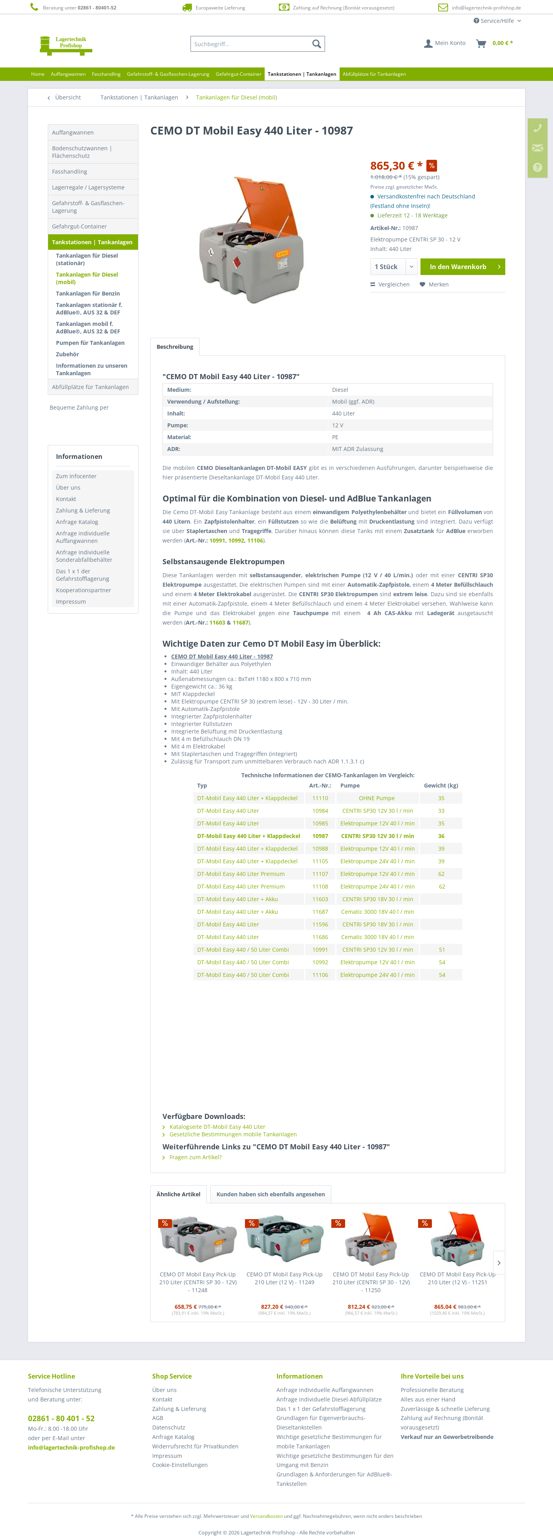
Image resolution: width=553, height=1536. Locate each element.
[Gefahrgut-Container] (239, 73)
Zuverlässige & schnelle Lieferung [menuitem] (445, 1409)
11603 (218, 622)
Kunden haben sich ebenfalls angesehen (271, 1194)
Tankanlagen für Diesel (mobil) (87, 278)
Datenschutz (168, 1427)
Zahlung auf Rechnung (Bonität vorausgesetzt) (336, 7)
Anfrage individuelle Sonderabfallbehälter (84, 555)
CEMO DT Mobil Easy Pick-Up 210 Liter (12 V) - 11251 (458, 1278)
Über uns (68, 487)
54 (441, 962)
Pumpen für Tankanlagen (90, 342)
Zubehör (67, 354)
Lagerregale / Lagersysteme (88, 187)
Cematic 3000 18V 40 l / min (377, 911)
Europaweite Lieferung (213, 7)
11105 (320, 861)
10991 (217, 540)
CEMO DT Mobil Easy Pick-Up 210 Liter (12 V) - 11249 (285, 1278)
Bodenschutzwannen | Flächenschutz (82, 151)
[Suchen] (316, 44)
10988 (320, 848)
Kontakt (66, 499)
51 (441, 949)
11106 (255, 540)
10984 (320, 810)
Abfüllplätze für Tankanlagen (90, 387)
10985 (320, 823)
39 (441, 848)
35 (441, 798)
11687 (240, 622)
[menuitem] (258, 44)
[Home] (38, 73)
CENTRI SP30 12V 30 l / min (377, 810)
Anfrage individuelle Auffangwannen (83, 536)
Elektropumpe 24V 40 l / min (377, 861)
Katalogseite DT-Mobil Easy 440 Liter (214, 1126)
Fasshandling (69, 171)
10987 (320, 836)
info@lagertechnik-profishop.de (486, 7)
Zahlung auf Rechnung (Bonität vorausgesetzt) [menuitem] (442, 1422)
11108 (320, 886)
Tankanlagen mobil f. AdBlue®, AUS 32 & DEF (88, 327)
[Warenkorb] (495, 44)
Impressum (71, 601)
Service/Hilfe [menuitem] (495, 20)
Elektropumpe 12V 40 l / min (377, 823)
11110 (320, 798)
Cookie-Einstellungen (180, 1465)
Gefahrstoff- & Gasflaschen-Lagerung (88, 206)
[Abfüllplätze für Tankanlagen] (374, 73)
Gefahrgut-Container (79, 226)
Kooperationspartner (83, 590)
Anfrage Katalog (77, 522)
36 (441, 836)
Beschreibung (175, 346)
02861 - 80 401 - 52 (61, 1418)
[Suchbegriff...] (258, 44)
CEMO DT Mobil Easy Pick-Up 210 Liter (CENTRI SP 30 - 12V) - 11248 (198, 1282)
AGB (157, 1418)
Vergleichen (390, 284)
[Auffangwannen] (68, 73)
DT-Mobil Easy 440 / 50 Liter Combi (243, 949)
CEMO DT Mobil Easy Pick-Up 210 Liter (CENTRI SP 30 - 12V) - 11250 (371, 1282)
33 (441, 810)
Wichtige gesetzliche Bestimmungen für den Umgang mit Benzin (335, 1460)
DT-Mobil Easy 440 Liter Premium (241, 873)
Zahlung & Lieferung (83, 510)
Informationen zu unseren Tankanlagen (91, 369)
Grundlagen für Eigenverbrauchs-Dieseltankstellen (321, 1422)
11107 (320, 873)
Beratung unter (72, 7)
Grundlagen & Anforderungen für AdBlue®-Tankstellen (334, 1479)
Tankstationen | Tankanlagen (92, 242)
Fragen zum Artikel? (192, 1157)
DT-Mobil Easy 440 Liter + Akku (238, 899)
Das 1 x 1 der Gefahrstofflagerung (82, 574)
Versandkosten (266, 1516)
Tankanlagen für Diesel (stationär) (87, 259)
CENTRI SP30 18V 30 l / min (377, 899)
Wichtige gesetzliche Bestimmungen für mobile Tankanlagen (329, 1441)
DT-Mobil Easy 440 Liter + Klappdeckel (247, 798)
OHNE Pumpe (377, 798)
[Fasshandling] (106, 73)
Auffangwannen (73, 132)
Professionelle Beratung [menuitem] (432, 1390)
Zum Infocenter (76, 476)
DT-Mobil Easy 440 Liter (228, 810)
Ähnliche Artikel (178, 1194)
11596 (320, 924)
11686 (320, 937)
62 (441, 873)
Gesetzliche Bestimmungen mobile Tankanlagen (230, 1134)
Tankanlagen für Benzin (88, 293)
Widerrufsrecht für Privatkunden (195, 1446)
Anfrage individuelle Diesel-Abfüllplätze (329, 1399)
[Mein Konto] (445, 44)
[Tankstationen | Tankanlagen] (302, 73)
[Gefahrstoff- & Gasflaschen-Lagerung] (168, 73)
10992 (236, 540)
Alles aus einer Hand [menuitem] (428, 1399)
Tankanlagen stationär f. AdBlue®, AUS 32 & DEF (89, 308)
